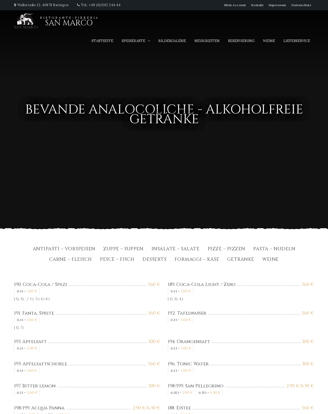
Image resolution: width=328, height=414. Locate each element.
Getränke (240, 260)
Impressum (277, 5)
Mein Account (235, 5)
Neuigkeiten (207, 41)
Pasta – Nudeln (274, 249)
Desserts (154, 260)
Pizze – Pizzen (226, 249)
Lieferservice (296, 41)
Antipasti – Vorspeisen (64, 249)
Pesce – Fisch (117, 260)
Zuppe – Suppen (123, 249)
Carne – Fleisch (70, 260)
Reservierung (241, 41)
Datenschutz (301, 5)
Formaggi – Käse (197, 260)
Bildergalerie (172, 41)
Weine (269, 41)
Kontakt (257, 5)
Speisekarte (133, 41)
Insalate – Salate (175, 249)
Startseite (102, 41)
